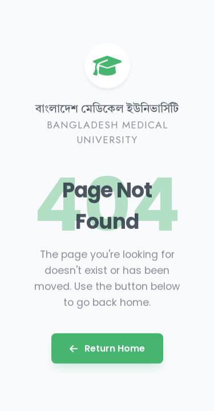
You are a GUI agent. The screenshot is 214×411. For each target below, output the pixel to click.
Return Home (107, 347)
